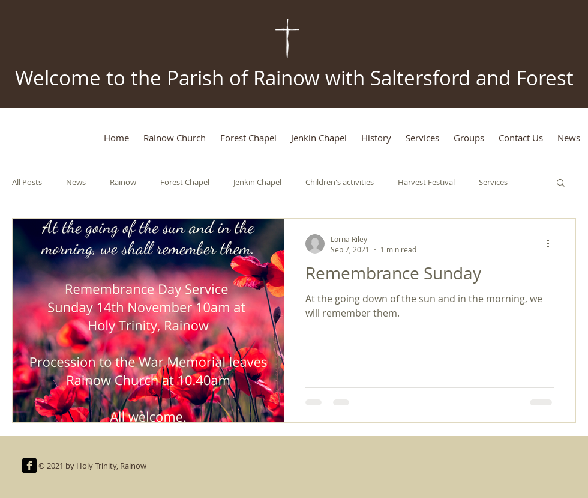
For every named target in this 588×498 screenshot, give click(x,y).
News (76, 182)
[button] (560, 183)
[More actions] (552, 244)
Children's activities (339, 182)
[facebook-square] (29, 465)
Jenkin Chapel (257, 182)
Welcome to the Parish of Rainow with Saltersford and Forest (294, 77)
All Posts (27, 182)
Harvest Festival (426, 182)
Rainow (123, 182)
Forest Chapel (184, 182)
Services (493, 182)
